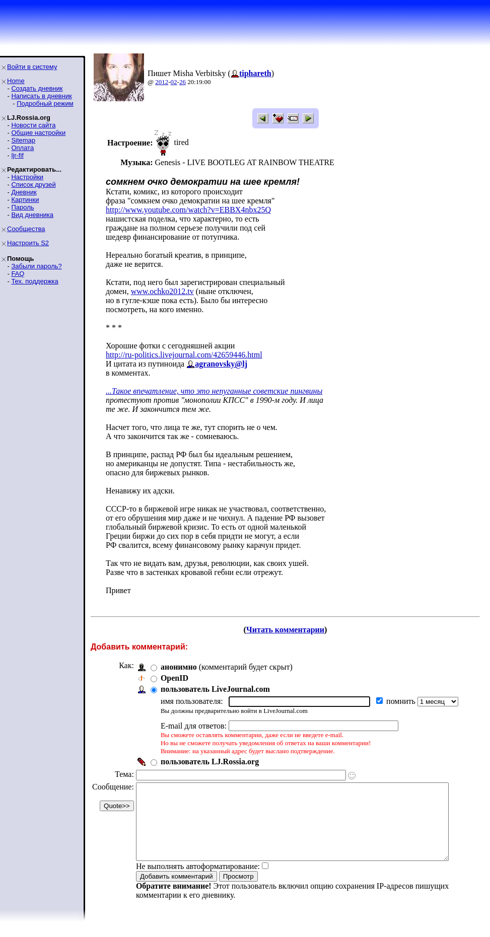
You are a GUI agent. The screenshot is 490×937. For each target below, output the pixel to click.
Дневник (23, 192)
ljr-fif (17, 155)
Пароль (22, 207)
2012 (161, 82)
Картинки (25, 199)
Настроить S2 (28, 243)
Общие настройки (38, 132)
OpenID (174, 678)
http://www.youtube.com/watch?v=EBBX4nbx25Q (188, 209)
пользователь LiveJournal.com (215, 689)
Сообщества (26, 229)
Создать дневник (36, 88)
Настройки (27, 177)
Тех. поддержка (34, 281)
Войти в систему (32, 66)
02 (174, 82)
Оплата (22, 148)
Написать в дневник (41, 96)
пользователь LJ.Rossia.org (210, 761)
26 (182, 82)
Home (16, 81)
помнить (401, 701)
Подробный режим (45, 103)
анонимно (179, 667)
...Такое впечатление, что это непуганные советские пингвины (214, 391)
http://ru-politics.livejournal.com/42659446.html (184, 354)
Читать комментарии (289, 629)
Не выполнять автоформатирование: (198, 881)
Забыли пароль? (36, 266)
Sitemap (23, 140)
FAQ (17, 273)
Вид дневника (32, 215)
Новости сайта (33, 125)
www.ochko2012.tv (162, 291)
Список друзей (33, 184)
